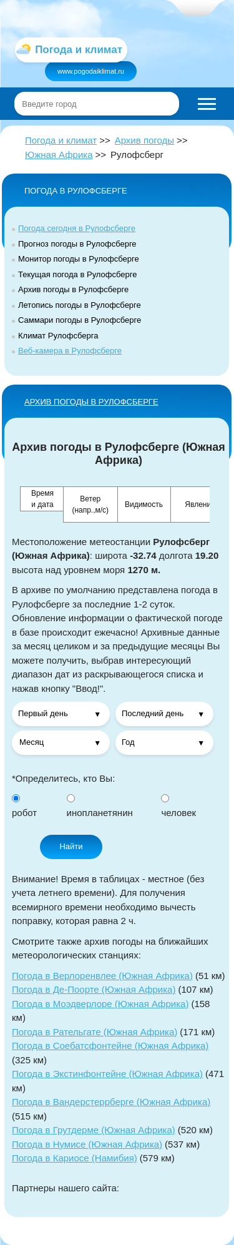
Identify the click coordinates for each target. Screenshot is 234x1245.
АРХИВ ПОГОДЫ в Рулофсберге (91, 401)
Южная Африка (59, 154)
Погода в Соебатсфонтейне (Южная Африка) (110, 1045)
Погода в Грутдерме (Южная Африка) (93, 1129)
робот (24, 806)
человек (178, 806)
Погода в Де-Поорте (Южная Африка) (93, 989)
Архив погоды (144, 140)
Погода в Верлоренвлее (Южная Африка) (102, 975)
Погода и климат (61, 140)
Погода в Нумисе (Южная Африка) (87, 1144)
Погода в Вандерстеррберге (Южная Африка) (111, 1101)
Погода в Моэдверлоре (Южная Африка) (100, 1003)
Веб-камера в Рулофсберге (70, 350)
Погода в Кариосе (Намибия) (74, 1158)
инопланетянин (100, 806)
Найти (70, 846)
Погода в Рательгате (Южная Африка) (94, 1031)
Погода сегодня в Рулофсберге (76, 228)
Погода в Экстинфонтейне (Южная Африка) (107, 1073)
